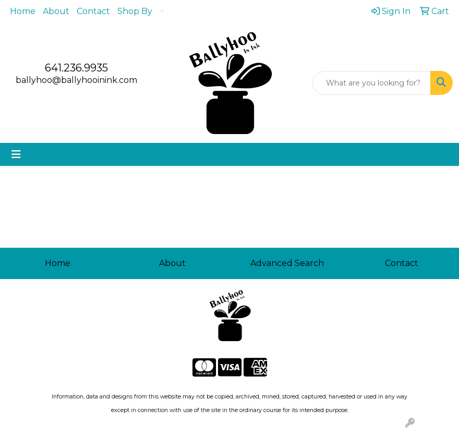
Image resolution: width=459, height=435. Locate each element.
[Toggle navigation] (16, 154)
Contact (93, 11)
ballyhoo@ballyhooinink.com (76, 80)
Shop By (134, 11)
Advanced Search (287, 263)
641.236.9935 (76, 68)
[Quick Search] (371, 83)
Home (22, 11)
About (56, 11)
